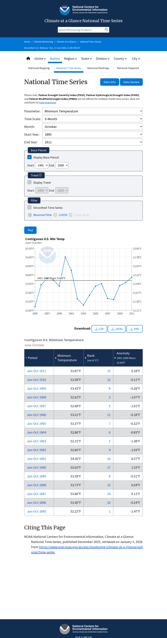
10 (108, 502)
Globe (40, 58)
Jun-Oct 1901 (36, 458)
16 (108, 458)
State (86, 58)
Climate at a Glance (66, 41)
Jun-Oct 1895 (36, 511)
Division (103, 58)
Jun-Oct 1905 (36, 423)
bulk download (47, 102)
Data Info (110, 82)
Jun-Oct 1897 (36, 494)
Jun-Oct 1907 (36, 406)
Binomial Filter (42, 215)
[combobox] (83, 58)
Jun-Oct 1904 (36, 432)
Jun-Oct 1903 (36, 441)
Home (27, 41)
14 (108, 494)
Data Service (131, 82)
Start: (31, 165)
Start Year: (31, 134)
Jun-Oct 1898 (36, 485)
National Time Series (90, 41)
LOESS (63, 215)
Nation (55, 58)
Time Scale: (32, 119)
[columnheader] (39, 358)
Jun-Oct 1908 (36, 397)
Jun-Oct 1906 (36, 415)
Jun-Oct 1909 (36, 388)
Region (70, 58)
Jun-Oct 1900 (36, 467)
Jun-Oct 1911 (36, 371)
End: (52, 165)
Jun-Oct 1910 (36, 379)
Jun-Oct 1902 (36, 450)
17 (108, 467)
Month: (29, 126)
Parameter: (32, 111)
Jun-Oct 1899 (36, 476)
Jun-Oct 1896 (36, 502)
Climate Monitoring (43, 41)
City (136, 58)
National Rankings (98, 68)
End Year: (31, 142)
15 (108, 371)
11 (108, 415)
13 (108, 485)
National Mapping (39, 68)
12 (108, 379)
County (120, 58)
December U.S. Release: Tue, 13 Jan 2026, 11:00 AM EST (52, 47)
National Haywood (128, 68)
